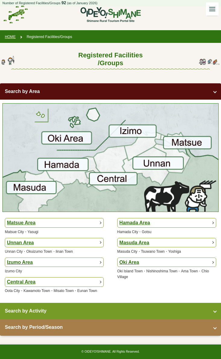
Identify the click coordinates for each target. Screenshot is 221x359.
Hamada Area (134, 222)
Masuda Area (134, 242)
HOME (10, 37)
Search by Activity (25, 310)
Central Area (21, 281)
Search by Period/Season (34, 327)
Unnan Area (20, 242)
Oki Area (129, 262)
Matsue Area (21, 222)
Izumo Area (20, 262)
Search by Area (22, 91)
